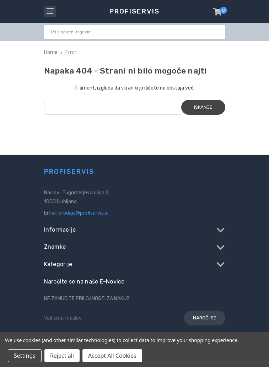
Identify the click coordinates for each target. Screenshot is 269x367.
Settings (25, 356)
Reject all (62, 356)
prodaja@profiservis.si (83, 213)
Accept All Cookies (112, 356)
